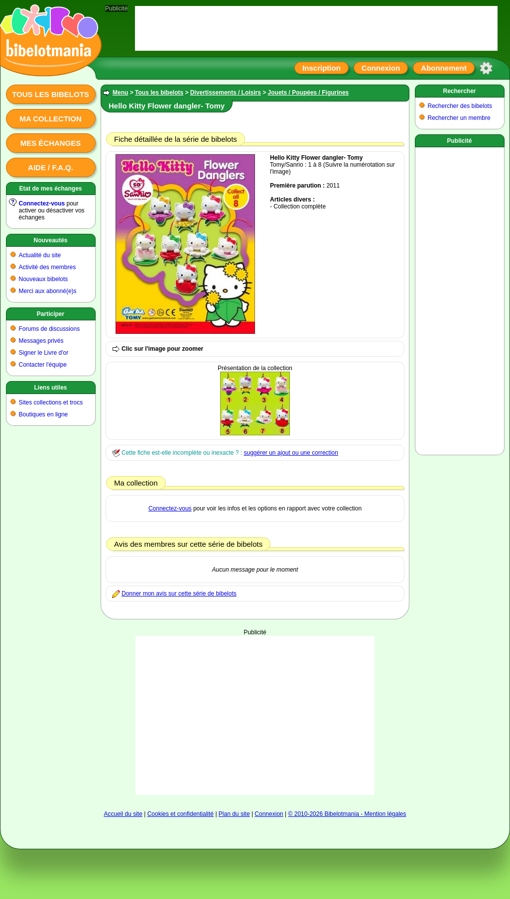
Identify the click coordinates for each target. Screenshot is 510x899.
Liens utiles (50, 387)
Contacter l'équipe (43, 364)
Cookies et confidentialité (180, 813)
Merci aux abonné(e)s (48, 291)
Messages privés (41, 340)
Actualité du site (40, 255)
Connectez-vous (42, 203)
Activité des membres (47, 267)
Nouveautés (50, 240)
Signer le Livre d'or (44, 352)
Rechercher (459, 91)
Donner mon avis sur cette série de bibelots (179, 593)
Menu (120, 92)
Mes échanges (50, 143)
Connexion (381, 68)
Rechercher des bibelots (460, 105)
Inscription (321, 68)
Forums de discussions (49, 328)
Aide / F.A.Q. (50, 167)
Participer (50, 313)
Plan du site (234, 813)
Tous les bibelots (50, 94)
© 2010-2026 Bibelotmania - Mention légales (347, 813)
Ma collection (50, 118)
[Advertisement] (255, 715)
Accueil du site (123, 813)
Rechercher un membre (459, 117)
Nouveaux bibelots (43, 279)
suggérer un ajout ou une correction (291, 452)
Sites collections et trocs (51, 402)
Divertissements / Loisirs (225, 92)
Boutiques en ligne (43, 414)
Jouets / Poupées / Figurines (308, 92)
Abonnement (444, 68)
